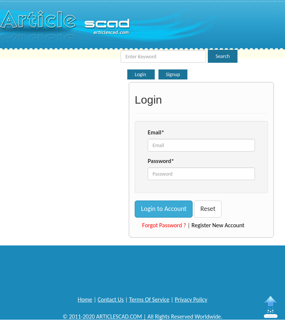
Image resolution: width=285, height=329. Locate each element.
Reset (207, 209)
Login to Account (163, 209)
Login (141, 74)
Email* (156, 132)
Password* (161, 160)
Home (85, 299)
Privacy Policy (191, 299)
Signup (173, 74)
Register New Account (217, 225)
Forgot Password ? (164, 225)
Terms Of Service (149, 299)
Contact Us (111, 299)
